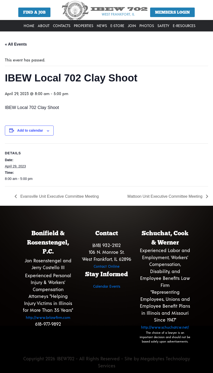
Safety (163, 25)
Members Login (172, 12)
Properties (83, 25)
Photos (146, 25)
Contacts (61, 25)
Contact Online (106, 266)
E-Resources (184, 25)
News (102, 25)
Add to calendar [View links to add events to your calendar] (30, 130)
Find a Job (34, 12)
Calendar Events (106, 286)
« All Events (16, 44)
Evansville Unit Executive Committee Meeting (59, 196)
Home (29, 25)
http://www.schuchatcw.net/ (165, 327)
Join (132, 25)
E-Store (117, 25)
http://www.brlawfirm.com (48, 317)
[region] (106, 12)
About (43, 25)
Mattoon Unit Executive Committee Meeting (165, 196)
